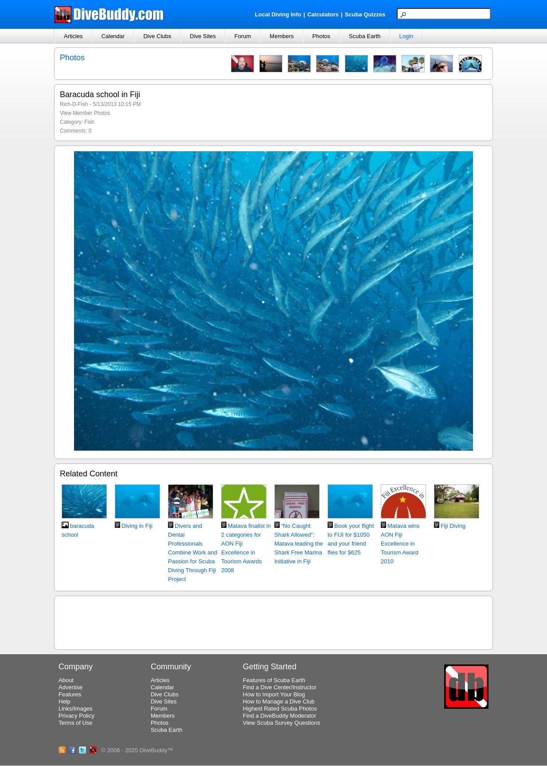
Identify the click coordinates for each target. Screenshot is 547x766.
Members (281, 36)
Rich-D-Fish (74, 104)
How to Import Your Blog (274, 694)
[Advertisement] (273, 621)
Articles (73, 36)
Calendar (113, 36)
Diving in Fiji (136, 525)
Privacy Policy (76, 715)
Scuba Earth (365, 36)
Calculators (323, 14)
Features (70, 694)
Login (406, 36)
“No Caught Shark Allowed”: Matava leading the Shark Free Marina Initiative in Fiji (298, 543)
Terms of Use (76, 722)
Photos (321, 36)
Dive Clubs (157, 36)
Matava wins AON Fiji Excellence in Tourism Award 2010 (400, 543)
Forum (242, 36)
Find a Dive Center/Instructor (279, 687)
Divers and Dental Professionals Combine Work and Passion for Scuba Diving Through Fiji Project (192, 552)
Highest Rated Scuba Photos (280, 708)
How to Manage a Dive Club (279, 701)
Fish (89, 122)
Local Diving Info (278, 14)
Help (64, 701)
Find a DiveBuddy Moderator (279, 715)
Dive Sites (203, 36)
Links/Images (76, 708)
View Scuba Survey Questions (281, 722)
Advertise (70, 687)
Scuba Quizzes (365, 14)
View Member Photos (85, 113)
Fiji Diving (453, 525)
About (66, 680)
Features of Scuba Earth (274, 680)
